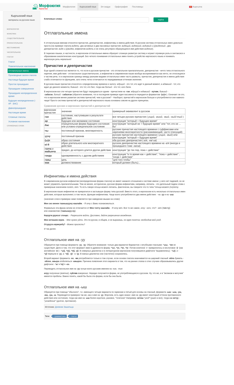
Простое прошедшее (18, 84)
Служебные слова (15, 126)
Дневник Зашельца (64, 307)
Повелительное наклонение (21, 66)
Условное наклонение (19, 121)
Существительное (15, 38)
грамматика (60, 316)
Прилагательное (15, 43)
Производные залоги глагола (22, 75)
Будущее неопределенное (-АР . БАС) (22, 102)
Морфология (69, 7)
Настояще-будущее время (21, 80)
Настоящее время (17, 112)
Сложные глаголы (17, 117)
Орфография (121, 7)
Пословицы (137, 7)
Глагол (10, 57)
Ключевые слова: (53, 19)
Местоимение (13, 48)
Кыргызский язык (88, 7)
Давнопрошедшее (17, 108)
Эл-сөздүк (105, 7)
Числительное (14, 52)
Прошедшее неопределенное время (22, 94)
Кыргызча (195, 7)
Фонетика (11, 34)
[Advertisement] (199, 57)
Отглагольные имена (18, 71)
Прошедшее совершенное (21, 88)
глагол (74, 316)
